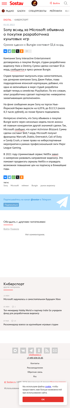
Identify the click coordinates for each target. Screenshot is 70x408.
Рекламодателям (35, 367)
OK (43, 399)
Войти (7, 228)
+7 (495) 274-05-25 (35, 358)
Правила (14, 228)
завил (55, 154)
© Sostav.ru (10, 382)
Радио (8, 10)
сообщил (20, 129)
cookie (48, 386)
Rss (34, 376)
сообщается (17, 69)
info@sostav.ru (35, 354)
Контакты (35, 363)
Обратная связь (35, 372)
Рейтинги (56, 10)
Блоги (21, 10)
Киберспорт (14, 284)
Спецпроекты (37, 10)
